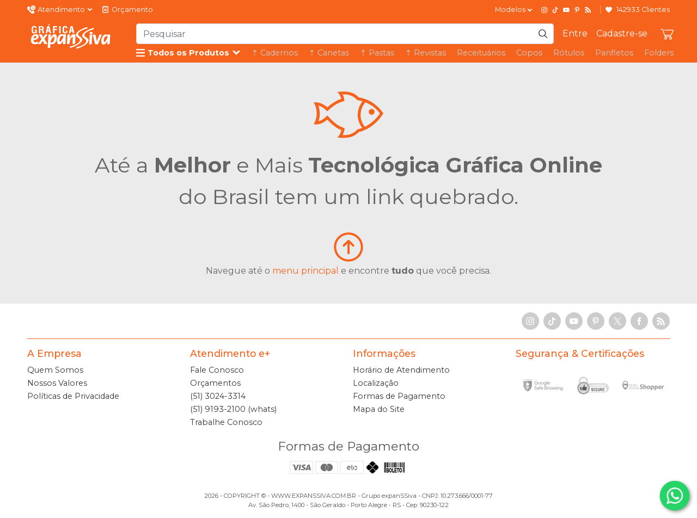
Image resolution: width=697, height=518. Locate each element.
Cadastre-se (621, 33)
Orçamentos (215, 383)
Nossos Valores (57, 383)
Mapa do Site (379, 409)
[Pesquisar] (543, 33)
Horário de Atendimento (401, 370)
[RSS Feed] (588, 10)
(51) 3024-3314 (218, 396)
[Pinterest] (577, 10)
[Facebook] (639, 321)
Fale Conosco (217, 370)
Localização (376, 383)
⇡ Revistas (425, 53)
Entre (575, 33)
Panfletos (614, 53)
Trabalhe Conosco (226, 422)
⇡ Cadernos (275, 53)
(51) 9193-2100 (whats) (233, 409)
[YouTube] (566, 10)
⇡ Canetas (329, 53)
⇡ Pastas (377, 53)
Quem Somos (55, 370)
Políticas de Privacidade (73, 396)
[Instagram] (544, 10)
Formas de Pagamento (399, 396)
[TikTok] (555, 10)
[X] (617, 321)
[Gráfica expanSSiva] (70, 36)
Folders (659, 53)
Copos (529, 53)
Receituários (481, 53)
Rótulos (568, 53)
